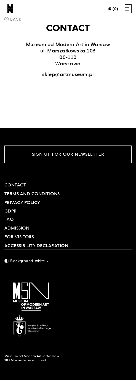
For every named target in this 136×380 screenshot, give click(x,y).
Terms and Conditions (32, 193)
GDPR (10, 211)
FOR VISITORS (19, 236)
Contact (15, 185)
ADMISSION (16, 228)
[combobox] (68, 260)
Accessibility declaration (36, 245)
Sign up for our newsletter (68, 154)
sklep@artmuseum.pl (68, 74)
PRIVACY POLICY (22, 202)
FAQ (9, 219)
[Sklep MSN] (10, 8)
